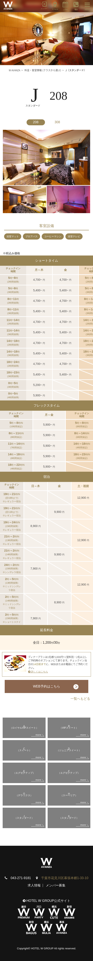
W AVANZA (14, 70)
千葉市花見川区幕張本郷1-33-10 (64, 878)
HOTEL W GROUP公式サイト (47, 900)
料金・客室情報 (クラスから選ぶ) (43, 70)
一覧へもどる (80, 698)
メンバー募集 (55, 885)
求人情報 (34, 885)
